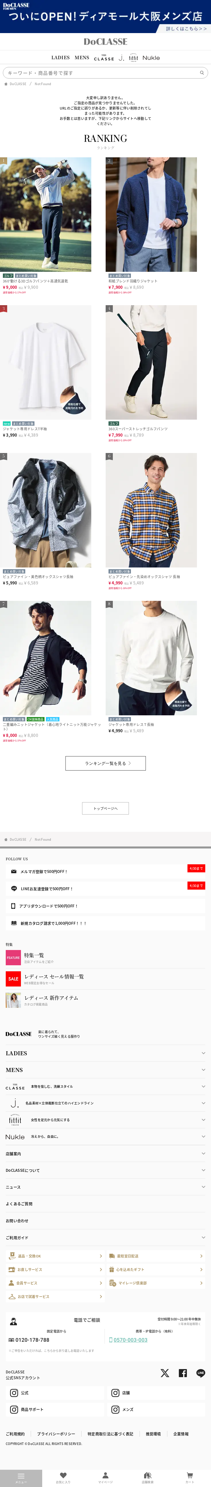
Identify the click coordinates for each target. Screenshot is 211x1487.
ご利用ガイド (17, 1237)
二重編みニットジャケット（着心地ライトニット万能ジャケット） (52, 726)
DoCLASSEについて (23, 1170)
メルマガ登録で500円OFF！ (108, 869)
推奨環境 (153, 1433)
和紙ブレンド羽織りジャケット (133, 280)
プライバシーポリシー (56, 1433)
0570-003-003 (131, 1340)
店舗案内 (13, 1153)
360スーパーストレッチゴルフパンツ (138, 428)
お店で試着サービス (29, 1296)
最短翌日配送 (123, 1255)
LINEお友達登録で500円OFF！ (108, 887)
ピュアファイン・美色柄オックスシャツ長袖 (38, 576)
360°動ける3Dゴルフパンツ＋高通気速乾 (35, 280)
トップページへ (105, 808)
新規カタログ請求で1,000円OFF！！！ (49, 923)
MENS (82, 57)
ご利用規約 (15, 1433)
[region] (105, 57)
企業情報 (181, 1433)
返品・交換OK (25, 1255)
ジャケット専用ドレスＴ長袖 (131, 724)
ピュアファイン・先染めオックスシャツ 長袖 (144, 576)
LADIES (60, 57)
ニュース (13, 1187)
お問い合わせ (17, 1220)
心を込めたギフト (127, 1269)
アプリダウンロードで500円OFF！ (44, 906)
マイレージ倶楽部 (128, 1283)
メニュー (21, 1479)
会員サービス (23, 1283)
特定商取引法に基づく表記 (110, 1433)
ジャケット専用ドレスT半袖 (25, 428)
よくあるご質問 (19, 1203)
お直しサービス (25, 1269)
